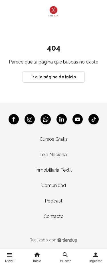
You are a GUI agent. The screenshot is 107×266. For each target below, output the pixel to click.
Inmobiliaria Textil (53, 170)
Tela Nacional (53, 154)
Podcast (53, 201)
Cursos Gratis (54, 139)
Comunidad (53, 185)
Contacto (54, 216)
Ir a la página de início (53, 77)
